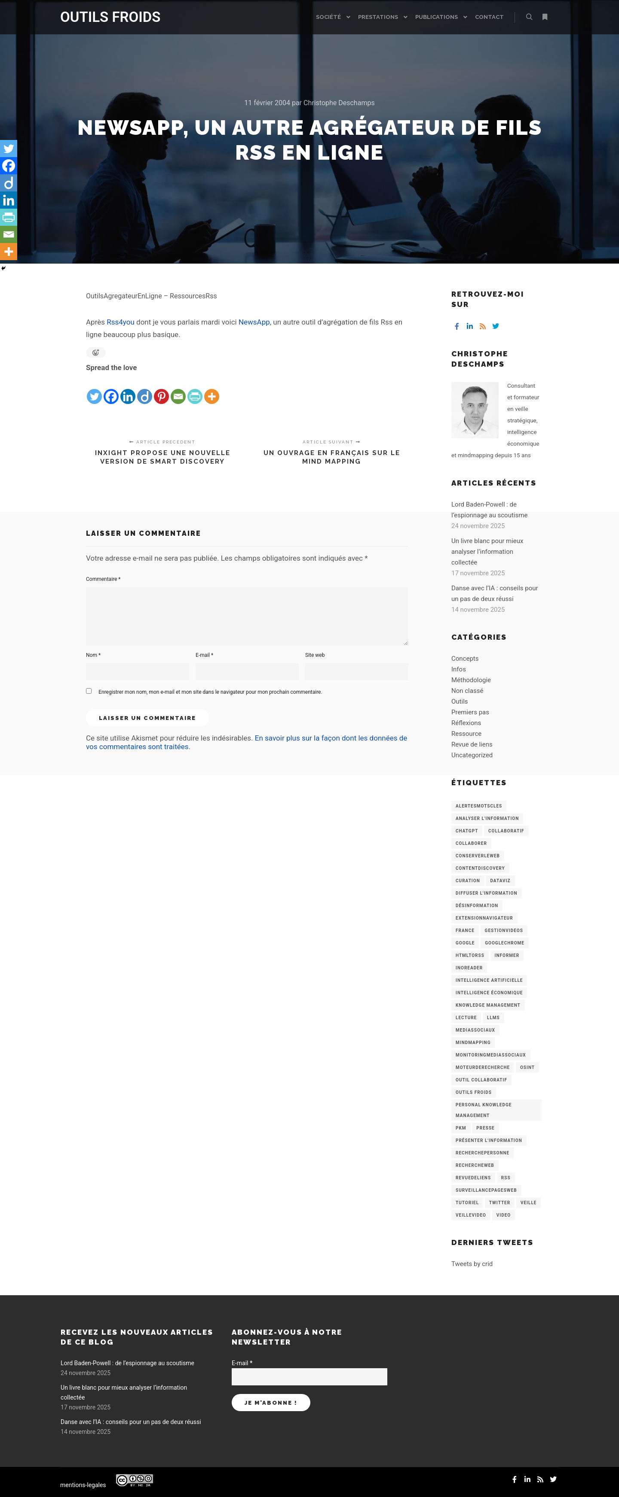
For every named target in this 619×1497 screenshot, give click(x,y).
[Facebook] (111, 389)
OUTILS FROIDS (103, 17)
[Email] (178, 389)
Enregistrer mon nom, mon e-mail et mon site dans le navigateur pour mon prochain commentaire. (210, 692)
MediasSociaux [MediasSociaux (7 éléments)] (475, 1030)
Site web (315, 655)
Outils (459, 701)
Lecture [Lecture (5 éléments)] (466, 1017)
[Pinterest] (161, 389)
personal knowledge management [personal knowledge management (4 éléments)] (484, 1110)
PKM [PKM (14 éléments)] (461, 1128)
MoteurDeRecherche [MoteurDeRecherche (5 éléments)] (483, 1067)
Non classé (467, 691)
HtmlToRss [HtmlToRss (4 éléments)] (470, 955)
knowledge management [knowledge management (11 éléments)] (488, 1005)
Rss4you (121, 322)
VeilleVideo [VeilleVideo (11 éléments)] (471, 1215)
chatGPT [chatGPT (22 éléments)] (467, 831)
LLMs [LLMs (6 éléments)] (493, 1017)
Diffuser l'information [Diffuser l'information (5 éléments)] (487, 893)
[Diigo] (144, 389)
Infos (458, 669)
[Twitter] (94, 389)
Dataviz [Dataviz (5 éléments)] (500, 880)
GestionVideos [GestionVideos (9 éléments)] (504, 930)
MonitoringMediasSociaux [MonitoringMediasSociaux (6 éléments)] (491, 1055)
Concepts (464, 658)
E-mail (204, 655)
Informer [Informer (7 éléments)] (507, 955)
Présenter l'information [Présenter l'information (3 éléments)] (489, 1140)
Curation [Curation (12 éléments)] (468, 880)
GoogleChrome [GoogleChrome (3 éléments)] (504, 943)
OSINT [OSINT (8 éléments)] (527, 1067)
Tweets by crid (472, 1264)
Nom (93, 655)
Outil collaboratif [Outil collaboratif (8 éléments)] (481, 1080)
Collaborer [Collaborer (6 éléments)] (471, 843)
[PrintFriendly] (194, 389)
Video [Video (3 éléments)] (503, 1215)
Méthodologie (471, 680)
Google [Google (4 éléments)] (465, 943)
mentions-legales (83, 1485)
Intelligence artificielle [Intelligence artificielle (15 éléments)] (489, 980)
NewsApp (254, 322)
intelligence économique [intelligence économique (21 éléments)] (489, 992)
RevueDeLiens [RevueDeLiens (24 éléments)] (473, 1177)
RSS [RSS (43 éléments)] (506, 1177)
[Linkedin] (127, 389)
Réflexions (466, 723)
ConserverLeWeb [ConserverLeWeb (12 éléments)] (478, 855)
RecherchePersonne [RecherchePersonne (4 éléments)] (482, 1153)
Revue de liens (472, 744)
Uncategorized (472, 755)
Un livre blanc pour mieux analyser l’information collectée (487, 551)
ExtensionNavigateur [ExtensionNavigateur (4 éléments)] (484, 918)
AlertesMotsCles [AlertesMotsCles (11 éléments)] (479, 806)
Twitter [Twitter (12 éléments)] (499, 1202)
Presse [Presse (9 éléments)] (485, 1128)
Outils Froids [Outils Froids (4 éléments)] (474, 1092)
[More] (211, 389)
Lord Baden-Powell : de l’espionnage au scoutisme (127, 1363)
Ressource (466, 734)
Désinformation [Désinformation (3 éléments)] (477, 905)
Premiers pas (470, 712)
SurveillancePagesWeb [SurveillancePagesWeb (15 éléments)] (486, 1190)
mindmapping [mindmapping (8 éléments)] (473, 1042)
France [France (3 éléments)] (465, 930)
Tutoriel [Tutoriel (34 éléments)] (467, 1202)
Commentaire (103, 579)
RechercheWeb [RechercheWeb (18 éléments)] (475, 1165)
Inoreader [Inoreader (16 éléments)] (469, 968)
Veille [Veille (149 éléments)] (529, 1202)
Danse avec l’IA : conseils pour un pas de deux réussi (131, 1421)
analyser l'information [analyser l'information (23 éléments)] (487, 818)
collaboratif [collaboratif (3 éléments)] (506, 831)
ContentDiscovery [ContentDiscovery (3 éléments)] (480, 868)
